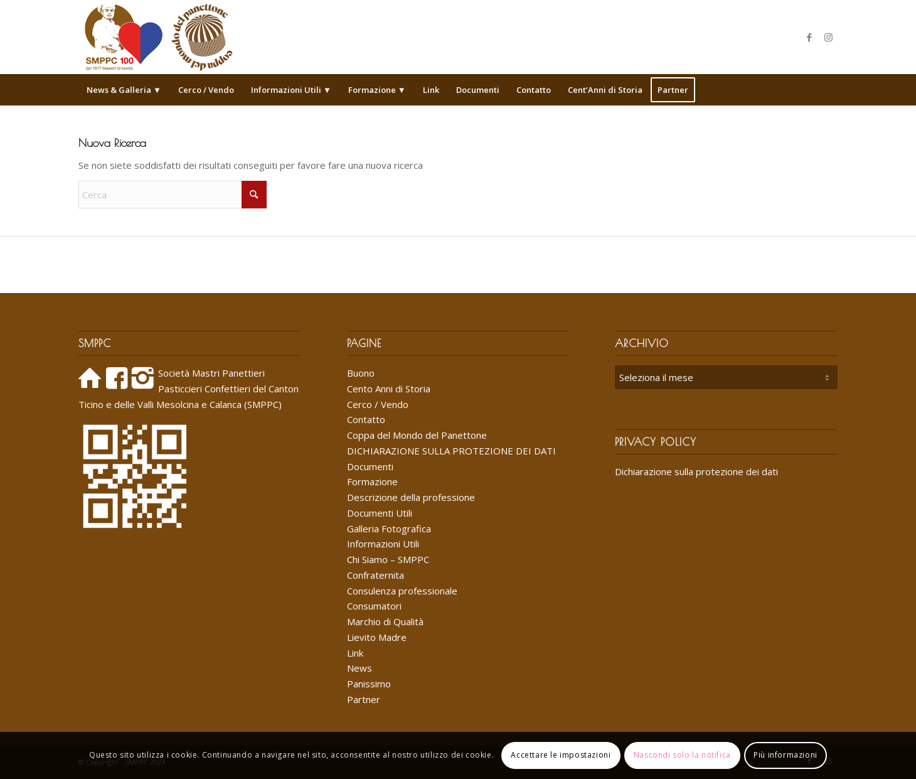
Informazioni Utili (383, 543)
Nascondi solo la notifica (682, 754)
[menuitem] (123, 89)
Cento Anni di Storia (388, 388)
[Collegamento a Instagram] (828, 37)
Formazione (372, 481)
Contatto (366, 419)
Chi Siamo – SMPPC (388, 559)
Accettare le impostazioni (560, 754)
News (359, 668)
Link (355, 653)
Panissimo (369, 683)
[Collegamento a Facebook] (809, 37)
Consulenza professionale (402, 590)
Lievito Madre (377, 637)
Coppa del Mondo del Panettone (417, 435)
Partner (363, 699)
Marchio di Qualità (385, 621)
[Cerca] (829, 89)
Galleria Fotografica (389, 528)
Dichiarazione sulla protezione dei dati (696, 471)
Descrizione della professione (411, 497)
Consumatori (374, 605)
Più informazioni (785, 754)
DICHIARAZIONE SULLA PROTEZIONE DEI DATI (451, 450)
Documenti (370, 466)
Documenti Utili (379, 513)
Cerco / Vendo (377, 404)
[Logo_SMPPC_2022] (158, 37)
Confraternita (375, 575)
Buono (361, 373)
